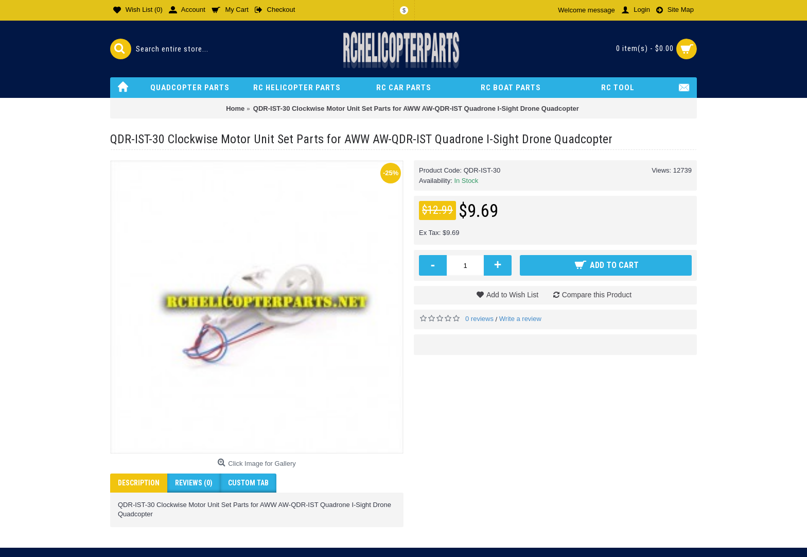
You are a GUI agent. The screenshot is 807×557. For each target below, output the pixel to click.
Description (139, 483)
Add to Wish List (512, 295)
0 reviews (479, 319)
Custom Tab (248, 483)
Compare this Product (596, 295)
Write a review (520, 319)
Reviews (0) (194, 483)
